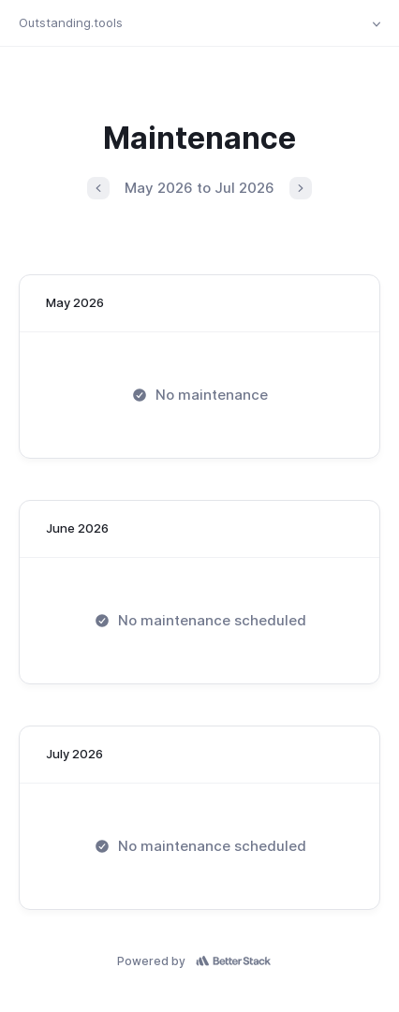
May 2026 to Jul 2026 (199, 188)
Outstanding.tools (71, 22)
